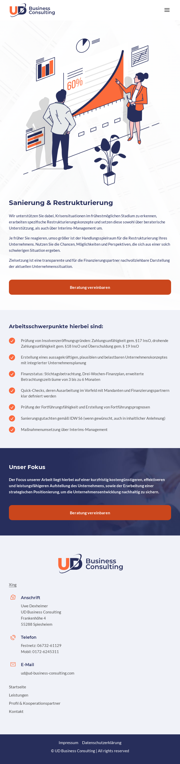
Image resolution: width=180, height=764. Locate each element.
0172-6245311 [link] (45, 651)
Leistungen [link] (18, 694)
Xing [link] (13, 584)
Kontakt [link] (16, 711)
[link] (33, 9)
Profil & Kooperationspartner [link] (34, 703)
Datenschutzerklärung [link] (101, 742)
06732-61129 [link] (49, 645)
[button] (167, 13)
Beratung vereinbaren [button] (90, 287)
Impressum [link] (68, 742)
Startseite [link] (17, 686)
